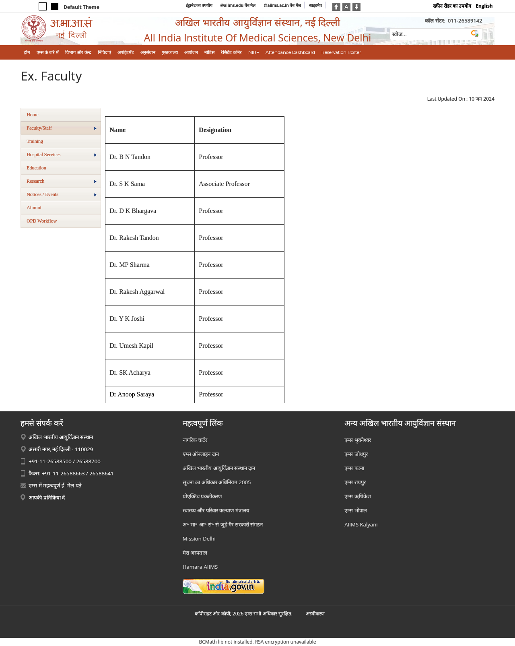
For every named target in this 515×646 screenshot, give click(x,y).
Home (32, 115)
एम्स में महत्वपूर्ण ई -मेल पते (55, 485)
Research (62, 181)
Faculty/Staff (62, 128)
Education (36, 168)
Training (35, 141)
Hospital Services (62, 154)
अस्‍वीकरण (315, 613)
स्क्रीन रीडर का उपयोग (452, 5)
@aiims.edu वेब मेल (238, 5)
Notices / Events (62, 194)
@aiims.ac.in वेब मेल (282, 5)
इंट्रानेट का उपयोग (200, 5)
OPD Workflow (42, 221)
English (484, 5)
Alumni (34, 208)
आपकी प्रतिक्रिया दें (47, 497)
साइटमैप (315, 5)
